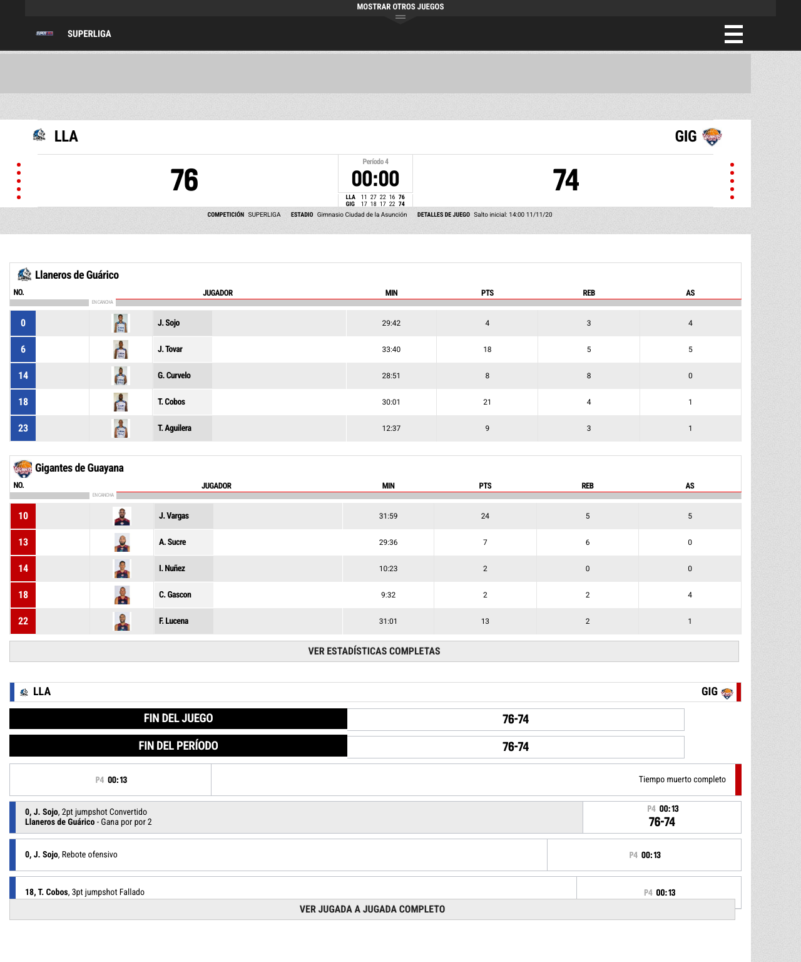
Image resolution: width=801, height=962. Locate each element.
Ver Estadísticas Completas (375, 651)
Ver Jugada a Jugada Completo (373, 909)
